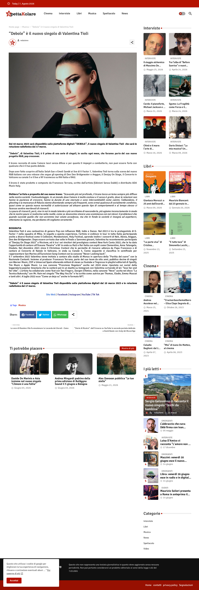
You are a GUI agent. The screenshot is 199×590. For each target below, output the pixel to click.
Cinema (48, 13)
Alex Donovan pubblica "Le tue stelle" (116, 380)
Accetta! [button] (14, 580)
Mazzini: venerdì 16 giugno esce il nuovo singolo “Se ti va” (172, 459)
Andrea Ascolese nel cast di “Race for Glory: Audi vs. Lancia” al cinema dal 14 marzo (151, 302)
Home (148, 585)
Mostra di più (128, 348)
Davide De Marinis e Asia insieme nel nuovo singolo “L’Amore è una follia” (26, 381)
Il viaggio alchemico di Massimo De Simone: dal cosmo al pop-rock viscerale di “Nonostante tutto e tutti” (155, 64)
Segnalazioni (186, 585)
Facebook (29, 314)
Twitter (46, 314)
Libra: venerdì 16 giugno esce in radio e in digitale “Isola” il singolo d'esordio (175, 476)
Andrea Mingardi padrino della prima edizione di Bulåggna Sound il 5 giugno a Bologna (72, 381)
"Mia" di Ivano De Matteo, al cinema (177, 346)
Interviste (64, 13)
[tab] (48, 13)
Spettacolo (109, 13)
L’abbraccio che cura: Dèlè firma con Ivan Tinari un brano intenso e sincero (175, 425)
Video (146, 548)
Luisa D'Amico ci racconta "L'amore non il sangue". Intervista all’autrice (175, 442)
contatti (157, 585)
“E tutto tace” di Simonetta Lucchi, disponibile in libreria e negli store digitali (179, 243)
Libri (79, 13)
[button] (182, 13)
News (125, 13)
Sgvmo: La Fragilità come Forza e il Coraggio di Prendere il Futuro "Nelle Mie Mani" (179, 105)
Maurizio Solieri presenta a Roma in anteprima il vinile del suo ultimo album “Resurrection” (175, 492)
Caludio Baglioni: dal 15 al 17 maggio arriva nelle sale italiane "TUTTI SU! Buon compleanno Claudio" (152, 346)
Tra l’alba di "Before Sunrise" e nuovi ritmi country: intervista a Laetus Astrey (179, 64)
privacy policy (170, 585)
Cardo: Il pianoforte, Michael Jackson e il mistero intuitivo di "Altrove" (154, 105)
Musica (92, 13)
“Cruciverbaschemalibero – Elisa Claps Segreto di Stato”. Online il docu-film (177, 302)
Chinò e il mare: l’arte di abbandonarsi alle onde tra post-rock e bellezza (154, 147)
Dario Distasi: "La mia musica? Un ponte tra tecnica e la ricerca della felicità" (180, 147)
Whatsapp (61, 314)
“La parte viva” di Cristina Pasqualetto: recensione (153, 243)
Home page (14, 27)
